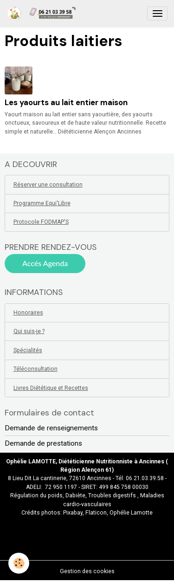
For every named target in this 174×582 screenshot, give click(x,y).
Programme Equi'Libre (42, 203)
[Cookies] (18, 563)
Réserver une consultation (48, 184)
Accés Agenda (45, 263)
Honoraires (28, 312)
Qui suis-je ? (29, 331)
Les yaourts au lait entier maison (66, 102)
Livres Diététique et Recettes (50, 388)
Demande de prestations (43, 443)
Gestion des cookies (87, 571)
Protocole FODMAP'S (41, 222)
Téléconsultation (35, 369)
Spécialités (27, 350)
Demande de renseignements (51, 428)
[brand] (42, 13)
